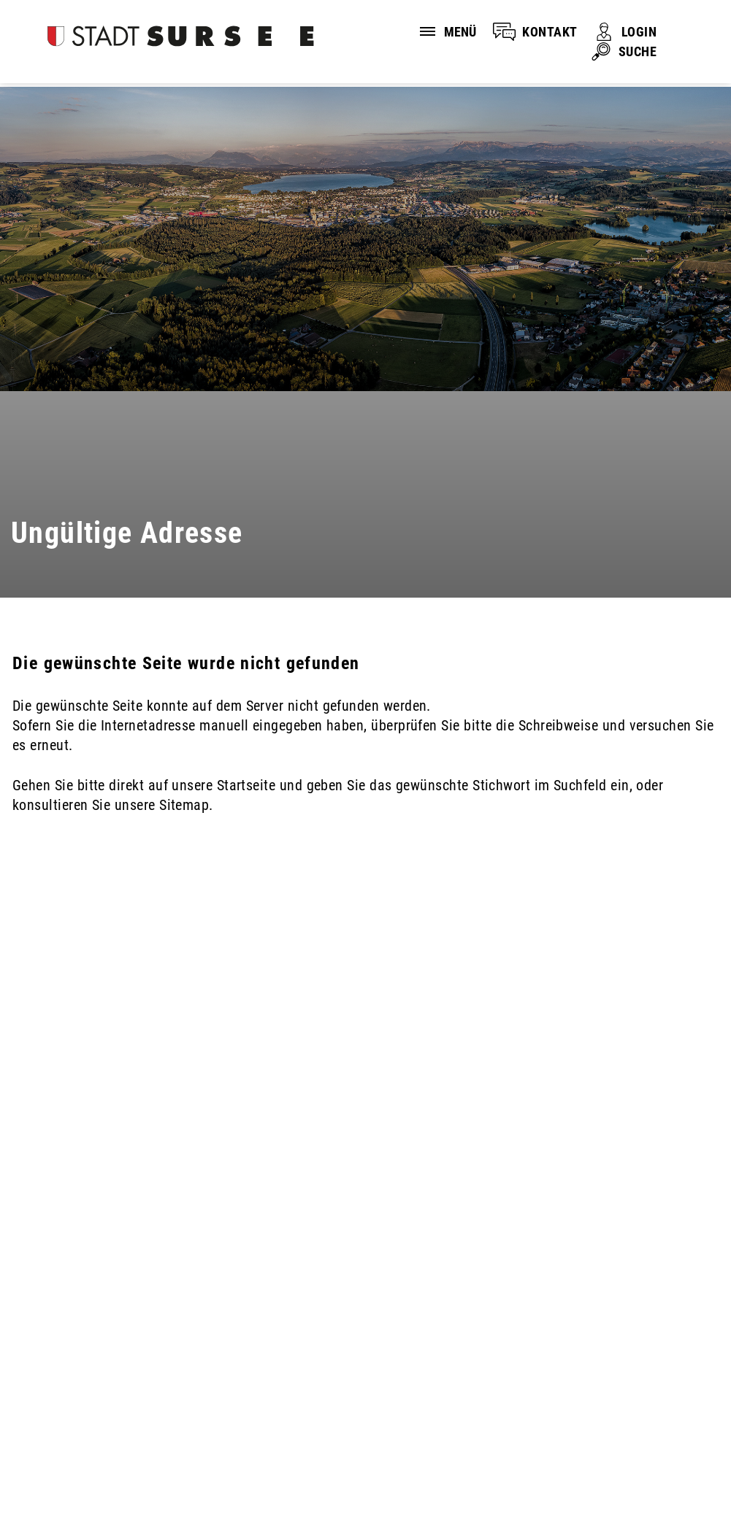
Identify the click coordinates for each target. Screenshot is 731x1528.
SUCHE (638, 51)
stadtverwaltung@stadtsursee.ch (111, 1396)
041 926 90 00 (55, 1377)
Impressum (228, 1457)
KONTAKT (549, 31)
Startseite (246, 785)
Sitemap (316, 1457)
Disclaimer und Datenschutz (87, 1457)
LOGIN (639, 31)
